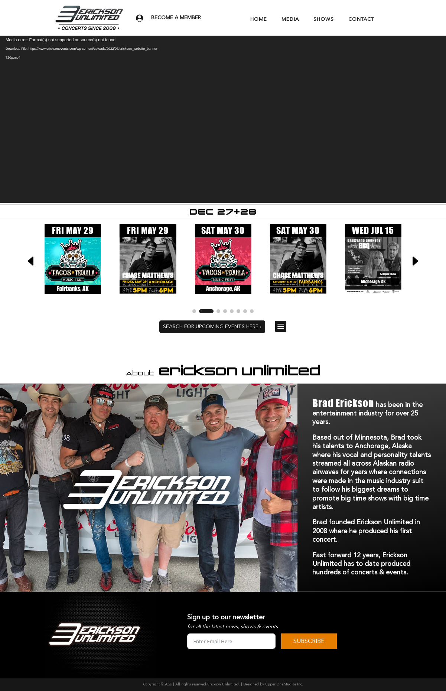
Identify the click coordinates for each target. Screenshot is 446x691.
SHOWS (323, 19)
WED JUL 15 (373, 230)
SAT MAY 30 (223, 230)
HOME (258, 19)
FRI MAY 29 (73, 230)
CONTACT (361, 19)
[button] (414, 261)
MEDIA (290, 19)
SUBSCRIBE (309, 641)
